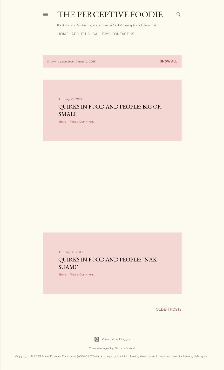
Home (63, 34)
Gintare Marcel (125, 348)
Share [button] (62, 121)
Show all (168, 61)
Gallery (100, 34)
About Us (80, 34)
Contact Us (123, 34)
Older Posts (169, 309)
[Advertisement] (112, 186)
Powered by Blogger (112, 339)
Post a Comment (82, 121)
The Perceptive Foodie (110, 14)
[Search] (179, 13)
